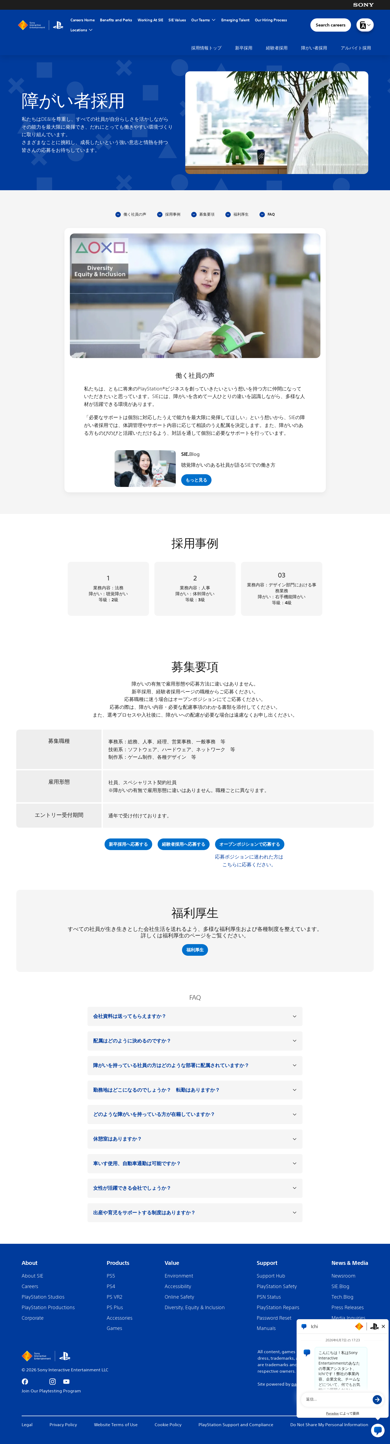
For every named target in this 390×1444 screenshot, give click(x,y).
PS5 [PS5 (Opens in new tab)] (111, 1276)
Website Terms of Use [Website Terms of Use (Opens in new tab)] (116, 1424)
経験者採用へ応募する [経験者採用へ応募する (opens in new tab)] (183, 844)
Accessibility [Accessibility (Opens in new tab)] (178, 1286)
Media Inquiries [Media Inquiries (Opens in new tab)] (348, 1318)
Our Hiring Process (271, 20)
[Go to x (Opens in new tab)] (38, 1381)
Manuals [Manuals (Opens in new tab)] (266, 1328)
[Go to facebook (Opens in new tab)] (25, 1381)
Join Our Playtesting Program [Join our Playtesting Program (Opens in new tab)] (51, 1390)
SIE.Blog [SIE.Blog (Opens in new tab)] (340, 1286)
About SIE (32, 1276)
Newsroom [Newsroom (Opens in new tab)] (343, 1276)
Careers (30, 1286)
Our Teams (200, 20)
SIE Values (177, 20)
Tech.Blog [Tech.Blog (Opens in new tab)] (342, 1297)
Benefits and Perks (116, 20)
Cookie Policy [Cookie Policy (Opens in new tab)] (168, 1424)
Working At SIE (150, 20)
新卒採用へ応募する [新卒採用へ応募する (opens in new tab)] (128, 844)
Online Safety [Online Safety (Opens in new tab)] (179, 1297)
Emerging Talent (235, 20)
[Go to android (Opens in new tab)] (94, 1381)
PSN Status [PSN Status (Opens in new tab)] (269, 1297)
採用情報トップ (206, 48)
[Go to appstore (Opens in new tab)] (80, 1381)
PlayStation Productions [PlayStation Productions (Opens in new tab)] (48, 1307)
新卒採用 (243, 48)
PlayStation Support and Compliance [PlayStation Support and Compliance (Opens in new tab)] (236, 1424)
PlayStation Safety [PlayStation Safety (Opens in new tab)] (277, 1286)
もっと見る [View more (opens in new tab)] (196, 480)
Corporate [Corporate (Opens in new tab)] (33, 1318)
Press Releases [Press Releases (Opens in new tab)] (348, 1307)
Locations (81, 30)
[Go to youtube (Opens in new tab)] (66, 1381)
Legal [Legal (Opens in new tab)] (27, 1424)
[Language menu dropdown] (365, 25)
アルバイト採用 (356, 48)
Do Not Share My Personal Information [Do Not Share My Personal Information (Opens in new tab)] (329, 1424)
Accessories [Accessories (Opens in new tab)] (119, 1318)
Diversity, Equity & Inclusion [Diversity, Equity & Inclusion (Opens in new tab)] (195, 1307)
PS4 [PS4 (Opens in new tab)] (111, 1286)
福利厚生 (195, 949)
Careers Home (82, 20)
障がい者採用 (314, 48)
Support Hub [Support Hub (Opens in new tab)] (271, 1276)
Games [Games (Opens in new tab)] (114, 1328)
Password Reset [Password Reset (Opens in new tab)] (274, 1318)
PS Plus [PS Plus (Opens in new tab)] (115, 1307)
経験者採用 (277, 48)
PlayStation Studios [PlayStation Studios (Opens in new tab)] (43, 1297)
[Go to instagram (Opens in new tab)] (52, 1381)
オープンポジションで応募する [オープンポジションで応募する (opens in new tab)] (249, 844)
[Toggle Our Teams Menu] (214, 20)
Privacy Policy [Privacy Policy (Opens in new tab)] (63, 1424)
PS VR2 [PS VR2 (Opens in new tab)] (114, 1297)
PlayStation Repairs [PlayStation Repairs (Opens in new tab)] (278, 1307)
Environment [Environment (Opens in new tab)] (179, 1276)
